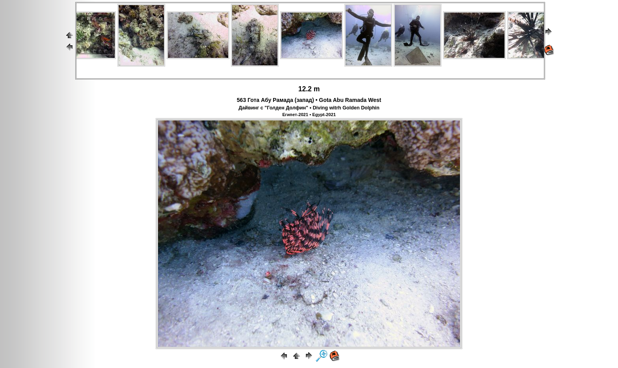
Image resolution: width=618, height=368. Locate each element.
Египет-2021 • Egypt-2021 (309, 114)
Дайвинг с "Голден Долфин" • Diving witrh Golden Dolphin (309, 108)
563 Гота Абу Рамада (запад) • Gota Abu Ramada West (309, 100)
